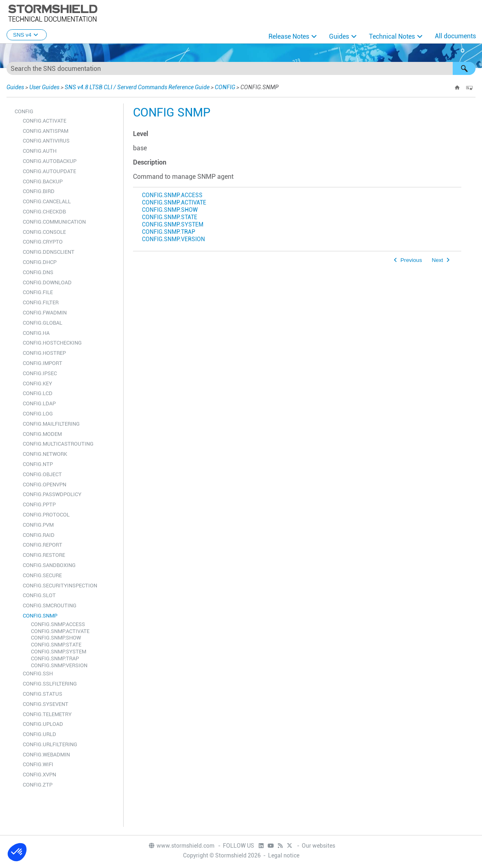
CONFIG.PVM (38, 525)
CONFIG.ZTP (37, 785)
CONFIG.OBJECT (42, 474)
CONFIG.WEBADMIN (46, 755)
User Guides (44, 87)
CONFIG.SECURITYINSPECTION (60, 585)
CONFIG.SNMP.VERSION (59, 665)
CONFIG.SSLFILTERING (50, 684)
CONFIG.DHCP (40, 262)
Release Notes (288, 36)
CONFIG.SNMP (40, 616)
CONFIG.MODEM (42, 434)
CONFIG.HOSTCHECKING (52, 343)
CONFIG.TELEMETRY (47, 714)
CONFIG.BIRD (39, 191)
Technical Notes (392, 36)
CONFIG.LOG (38, 414)
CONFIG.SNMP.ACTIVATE (60, 631)
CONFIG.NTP (38, 464)
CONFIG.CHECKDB (44, 212)
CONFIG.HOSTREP (44, 353)
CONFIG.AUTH (40, 151)
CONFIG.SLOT (39, 595)
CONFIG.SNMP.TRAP (55, 658)
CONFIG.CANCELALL (47, 201)
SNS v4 (26, 35)
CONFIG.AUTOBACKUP (49, 161)
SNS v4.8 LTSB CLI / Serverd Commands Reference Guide (137, 87)
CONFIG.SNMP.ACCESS (58, 624)
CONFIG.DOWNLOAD (47, 282)
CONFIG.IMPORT (42, 363)
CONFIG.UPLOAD (43, 724)
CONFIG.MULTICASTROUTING (58, 444)
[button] (464, 68)
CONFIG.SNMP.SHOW (56, 638)
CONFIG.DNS (38, 272)
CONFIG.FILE (38, 292)
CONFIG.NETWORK (45, 454)
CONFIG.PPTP (39, 504)
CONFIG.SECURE (42, 575)
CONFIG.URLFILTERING (50, 744)
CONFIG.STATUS (42, 694)
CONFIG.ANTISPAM (45, 131)
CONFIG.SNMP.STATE (56, 645)
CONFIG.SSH (38, 673)
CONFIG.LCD (37, 393)
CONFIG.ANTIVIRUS (46, 141)
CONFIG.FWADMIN (45, 313)
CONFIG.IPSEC (40, 373)
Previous (411, 260)
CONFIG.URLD (39, 734)
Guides (339, 36)
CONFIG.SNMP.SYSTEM (58, 651)
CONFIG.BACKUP (43, 181)
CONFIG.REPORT (42, 545)
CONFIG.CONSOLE (44, 232)
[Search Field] (241, 68)
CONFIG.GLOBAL (42, 323)
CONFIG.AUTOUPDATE (49, 171)
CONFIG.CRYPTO (43, 242)
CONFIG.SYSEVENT (45, 704)
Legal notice (283, 855)
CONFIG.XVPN (39, 774)
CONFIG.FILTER (41, 302)
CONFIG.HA (36, 333)
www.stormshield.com (181, 845)
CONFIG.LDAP (39, 403)
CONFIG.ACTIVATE (44, 121)
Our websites (318, 845)
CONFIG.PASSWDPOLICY (52, 494)
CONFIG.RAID (39, 535)
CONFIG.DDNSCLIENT (48, 252)
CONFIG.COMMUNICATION (54, 222)
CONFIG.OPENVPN (44, 484)
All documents (455, 36)
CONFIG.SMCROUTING (49, 605)
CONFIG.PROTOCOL (46, 515)
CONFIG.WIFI (38, 764)
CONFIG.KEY (37, 383)
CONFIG (225, 87)
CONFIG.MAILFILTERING (51, 424)
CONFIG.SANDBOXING (49, 565)
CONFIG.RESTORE (44, 555)
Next (437, 260)
